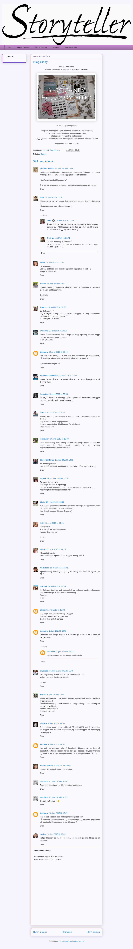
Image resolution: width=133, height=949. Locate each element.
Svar (42, 189)
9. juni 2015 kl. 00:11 (56, 723)
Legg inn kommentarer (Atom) (71, 941)
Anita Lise (44, 568)
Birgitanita (44, 478)
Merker (56, 47)
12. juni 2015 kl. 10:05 (56, 834)
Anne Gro (44, 394)
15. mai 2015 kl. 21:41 (61, 238)
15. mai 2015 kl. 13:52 (57, 307)
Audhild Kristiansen (49, 376)
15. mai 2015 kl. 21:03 (67, 376)
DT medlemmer (40, 47)
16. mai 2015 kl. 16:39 (59, 439)
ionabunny (44, 439)
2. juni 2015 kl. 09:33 (65, 651)
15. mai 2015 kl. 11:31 (55, 262)
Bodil (42, 262)
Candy (43, 154)
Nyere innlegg (40, 932)
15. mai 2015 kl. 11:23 (54, 197)
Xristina (43, 744)
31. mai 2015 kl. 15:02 (55, 610)
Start (9, 47)
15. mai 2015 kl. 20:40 (58, 352)
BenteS (43, 549)
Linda (42, 502)
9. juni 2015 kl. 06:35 (56, 744)
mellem (43, 834)
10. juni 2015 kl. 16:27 (58, 813)
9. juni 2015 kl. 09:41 (62, 765)
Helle (42, 523)
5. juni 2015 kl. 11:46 (64, 671)
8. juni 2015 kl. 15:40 (55, 694)
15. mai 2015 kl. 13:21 (65, 221)
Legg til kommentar (42, 850)
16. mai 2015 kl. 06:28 (55, 412)
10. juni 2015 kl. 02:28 (58, 781)
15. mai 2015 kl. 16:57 (58, 331)
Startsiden (67, 932)
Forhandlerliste (70, 47)
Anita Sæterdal (46, 765)
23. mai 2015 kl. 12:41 (59, 568)
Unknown (44, 352)
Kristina (43, 723)
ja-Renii (43, 586)
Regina (43, 694)
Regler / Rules (23, 47)
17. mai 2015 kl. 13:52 (64, 460)
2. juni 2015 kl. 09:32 (57, 631)
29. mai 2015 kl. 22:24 (57, 586)
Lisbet (42, 610)
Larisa (42, 412)
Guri (42, 197)
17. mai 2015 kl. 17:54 (59, 478)
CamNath (44, 781)
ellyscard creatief (47, 671)
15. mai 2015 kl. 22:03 (58, 394)
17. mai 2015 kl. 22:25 (55, 502)
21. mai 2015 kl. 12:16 (56, 549)
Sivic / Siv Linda (47, 460)
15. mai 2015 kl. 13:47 (56, 284)
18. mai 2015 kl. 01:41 (54, 523)
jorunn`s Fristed (47, 168)
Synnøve (44, 331)
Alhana (43, 284)
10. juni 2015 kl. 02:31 (58, 797)
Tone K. (43, 307)
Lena (49, 221)
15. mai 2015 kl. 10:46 (64, 168)
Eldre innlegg (93, 932)
